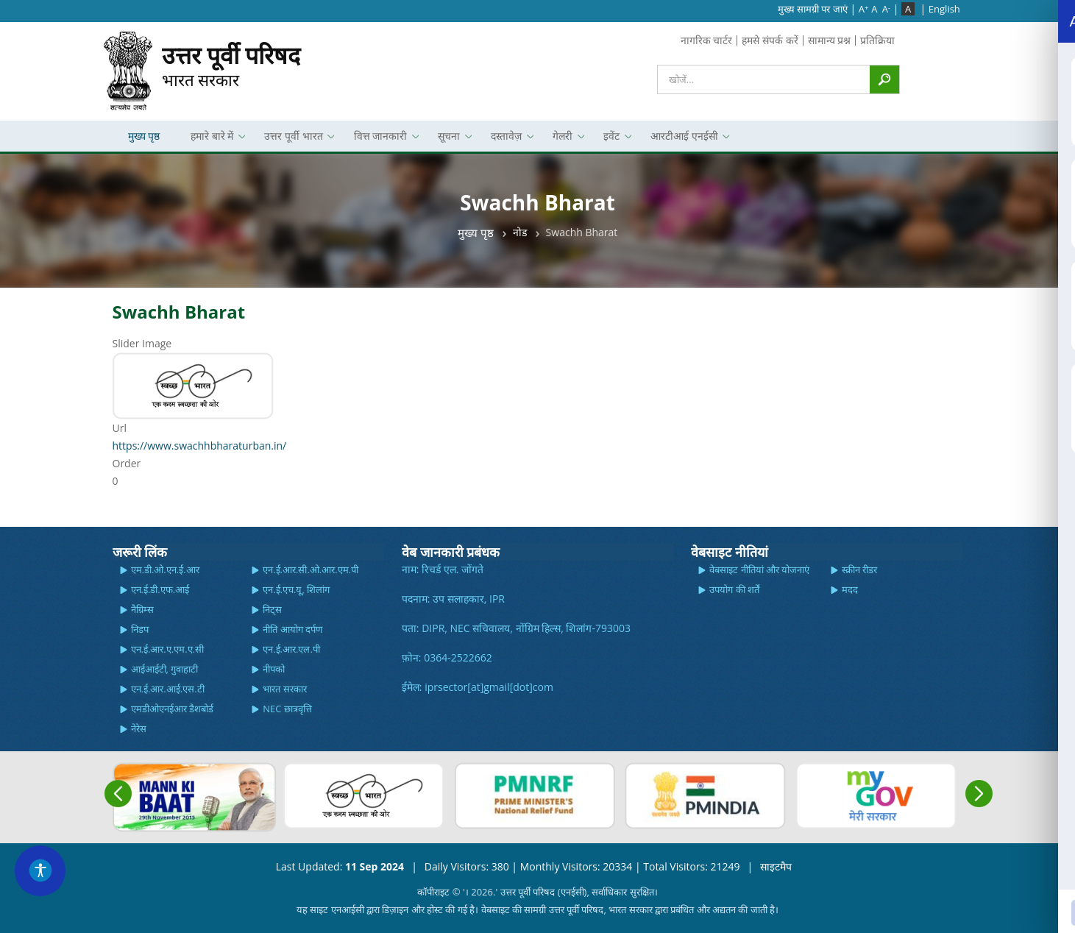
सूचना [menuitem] (446, 140)
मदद (850, 589)
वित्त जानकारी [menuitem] (378, 140)
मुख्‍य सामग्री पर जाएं (813, 8)
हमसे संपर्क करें (770, 40)
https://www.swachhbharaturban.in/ (200, 446)
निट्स (272, 609)
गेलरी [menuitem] (560, 140)
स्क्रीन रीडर (859, 569)
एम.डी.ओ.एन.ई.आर (165, 569)
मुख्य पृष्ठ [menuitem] (144, 136)
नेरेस (138, 728)
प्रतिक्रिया (877, 40)
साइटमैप (776, 866)
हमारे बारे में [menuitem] (210, 140)
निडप (140, 629)
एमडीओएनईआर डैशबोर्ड (172, 708)
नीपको (274, 668)
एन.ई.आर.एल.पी (291, 649)
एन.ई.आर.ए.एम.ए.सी (168, 649)
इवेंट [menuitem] (609, 140)
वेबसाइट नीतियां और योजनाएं (759, 569)
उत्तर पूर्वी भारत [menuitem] (291, 140)
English (944, 8)
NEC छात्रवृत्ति (287, 708)
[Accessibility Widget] (40, 870)
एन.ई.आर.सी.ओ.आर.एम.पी (310, 569)
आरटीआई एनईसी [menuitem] (682, 140)
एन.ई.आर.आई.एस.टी (168, 688)
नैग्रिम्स (142, 609)
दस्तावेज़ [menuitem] (504, 140)
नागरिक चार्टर (707, 40)
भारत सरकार (231, 65)
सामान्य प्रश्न (829, 40)
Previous (118, 793)
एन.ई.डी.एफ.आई (160, 589)
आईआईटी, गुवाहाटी (165, 668)
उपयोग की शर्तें (734, 589)
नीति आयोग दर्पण (292, 629)
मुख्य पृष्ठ (476, 232)
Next (979, 793)
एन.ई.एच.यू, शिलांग (296, 589)
